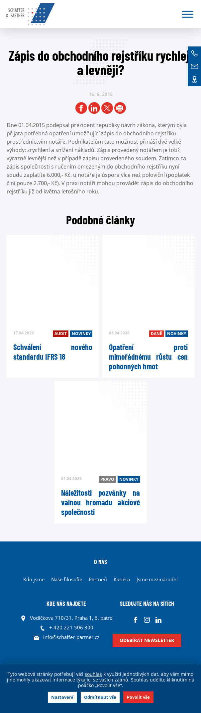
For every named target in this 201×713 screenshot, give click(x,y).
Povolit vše (138, 697)
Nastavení (62, 697)
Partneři (98, 579)
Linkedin (158, 619)
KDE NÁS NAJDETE (66, 603)
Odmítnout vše (100, 697)
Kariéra (122, 579)
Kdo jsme (34, 579)
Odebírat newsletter (147, 640)
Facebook (135, 619)
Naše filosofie (66, 579)
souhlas (93, 674)
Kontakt (194, 79)
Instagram (147, 619)
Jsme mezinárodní (157, 579)
